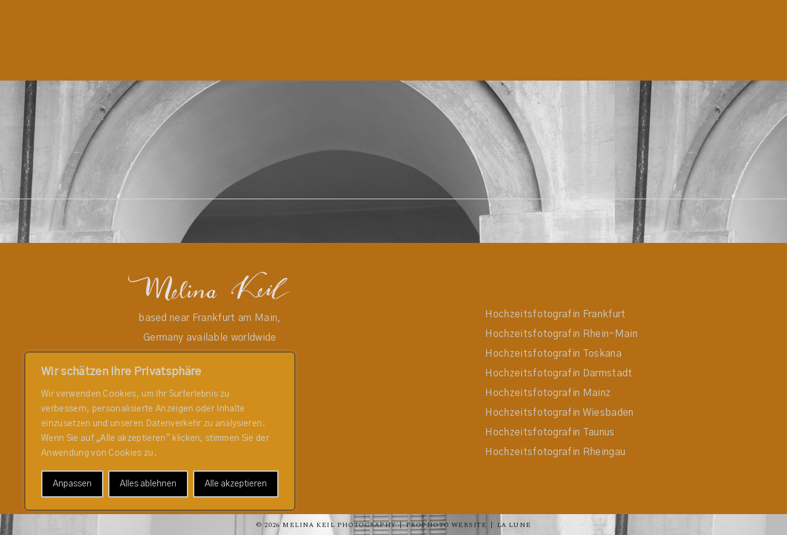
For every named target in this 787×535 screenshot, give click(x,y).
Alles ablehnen (148, 484)
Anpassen (72, 484)
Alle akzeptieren (236, 484)
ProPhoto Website (446, 525)
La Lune (514, 525)
